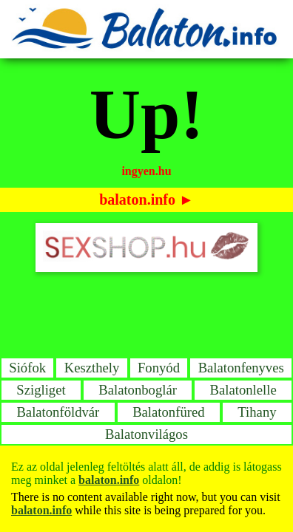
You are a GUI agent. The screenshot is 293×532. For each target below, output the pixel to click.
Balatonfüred (168, 412)
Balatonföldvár (57, 412)
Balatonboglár (137, 390)
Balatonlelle (243, 390)
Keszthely (92, 367)
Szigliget (40, 390)
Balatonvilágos (146, 434)
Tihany (257, 412)
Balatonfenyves (241, 367)
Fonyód (159, 367)
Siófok (27, 367)
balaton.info (137, 199)
